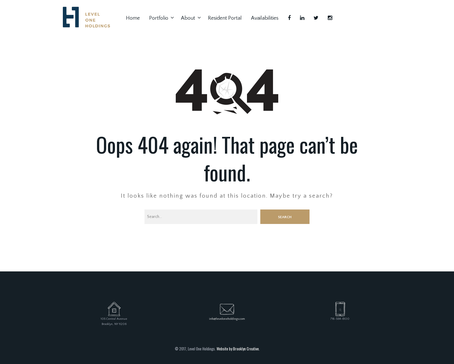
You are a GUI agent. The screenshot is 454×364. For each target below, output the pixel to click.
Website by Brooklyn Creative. (238, 349)
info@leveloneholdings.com (227, 319)
